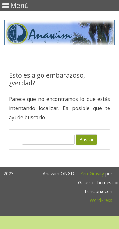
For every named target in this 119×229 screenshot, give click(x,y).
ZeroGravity (92, 173)
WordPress (101, 200)
